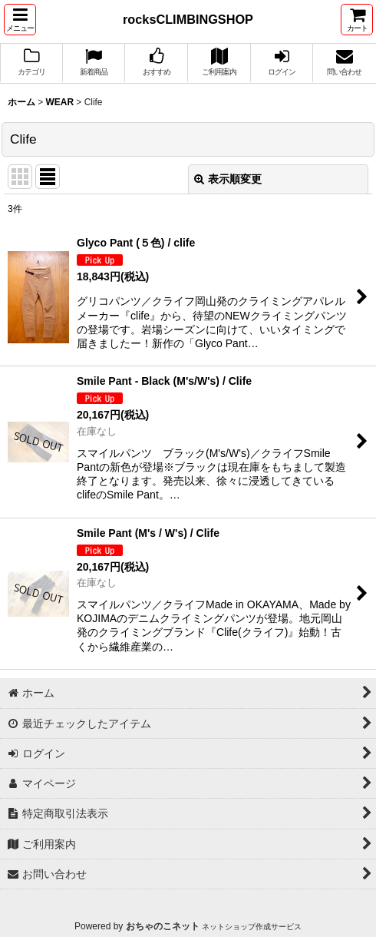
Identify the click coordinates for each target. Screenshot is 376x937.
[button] (20, 19)
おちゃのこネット (163, 926)
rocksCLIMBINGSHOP (188, 19)
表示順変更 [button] (228, 179)
